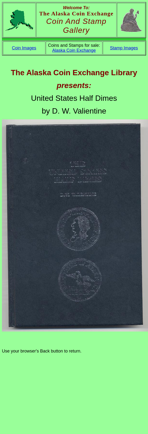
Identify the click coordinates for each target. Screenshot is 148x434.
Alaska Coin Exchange (74, 50)
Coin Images (24, 48)
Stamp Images (124, 48)
